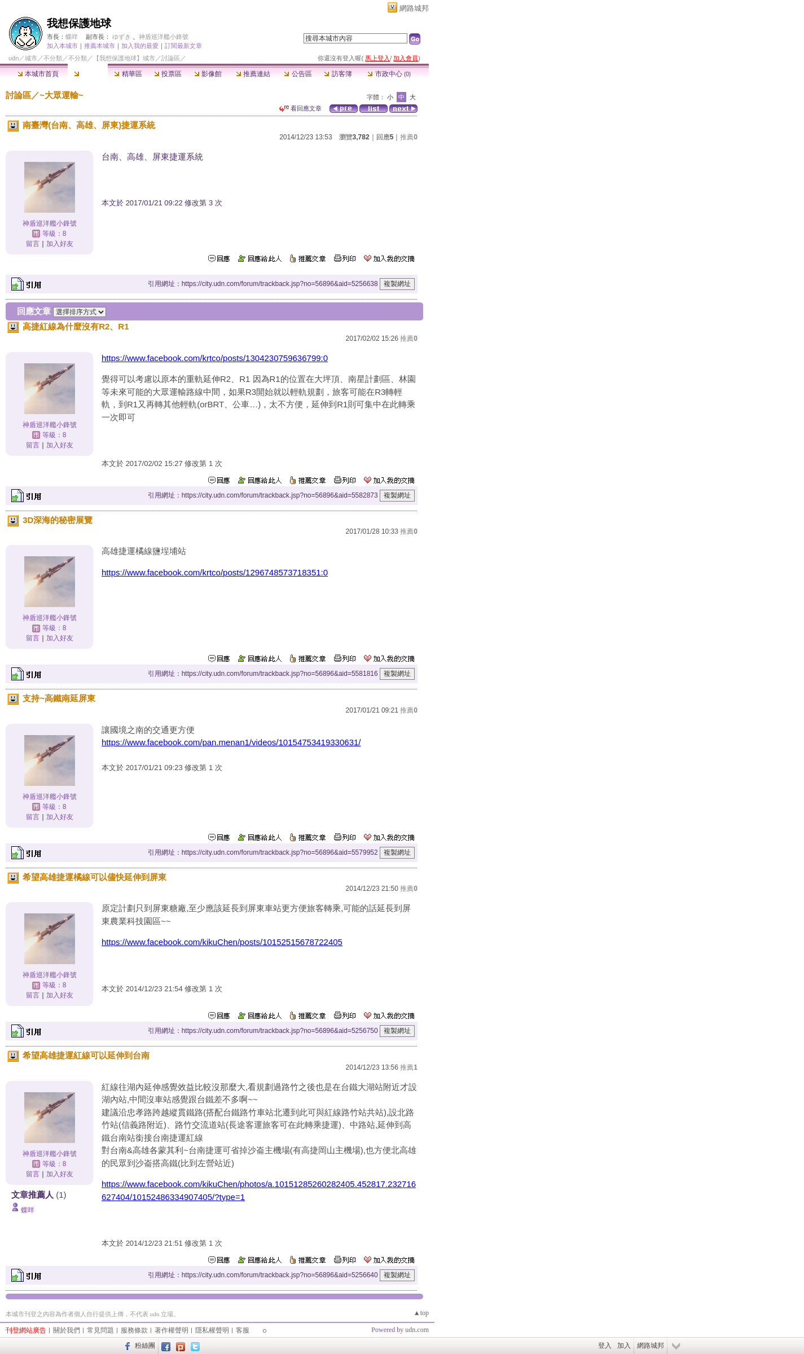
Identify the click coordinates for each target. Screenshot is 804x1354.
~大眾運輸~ (61, 95)
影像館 (208, 74)
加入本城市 (62, 45)
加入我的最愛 (140, 45)
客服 (242, 1330)
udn (13, 58)
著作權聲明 (171, 1330)
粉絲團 (145, 1345)
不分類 (52, 58)
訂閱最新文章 (183, 45)
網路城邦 (414, 8)
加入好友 (59, 244)
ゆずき (121, 36)
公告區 (297, 74)
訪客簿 (338, 74)
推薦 (409, 137)
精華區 (128, 74)
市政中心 (389, 74)
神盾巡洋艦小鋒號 (163, 36)
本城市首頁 (38, 74)
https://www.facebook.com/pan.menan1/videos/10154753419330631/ (231, 742)
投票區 (168, 74)
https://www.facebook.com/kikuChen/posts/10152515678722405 (222, 942)
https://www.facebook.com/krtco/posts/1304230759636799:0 (215, 358)
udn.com (417, 1330)
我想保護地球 (79, 23)
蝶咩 (71, 36)
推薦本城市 (99, 45)
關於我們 (66, 1330)
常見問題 (100, 1330)
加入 (624, 1345)
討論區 (88, 74)
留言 (32, 244)
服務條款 (134, 1330)
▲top (421, 1313)
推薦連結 (253, 74)
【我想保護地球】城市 (124, 58)
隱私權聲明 (212, 1330)
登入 (605, 1345)
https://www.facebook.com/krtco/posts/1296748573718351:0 (215, 572)
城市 (31, 58)
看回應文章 (300, 108)
